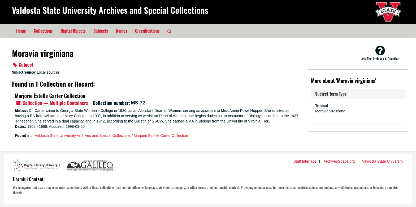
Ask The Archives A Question (380, 53)
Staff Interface (305, 161)
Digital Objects (72, 31)
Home (21, 31)
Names (121, 31)
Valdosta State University (382, 161)
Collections (43, 31)
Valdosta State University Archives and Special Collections (110, 10)
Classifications (147, 31)
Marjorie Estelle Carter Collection (50, 96)
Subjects (101, 31)
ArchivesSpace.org (339, 161)
